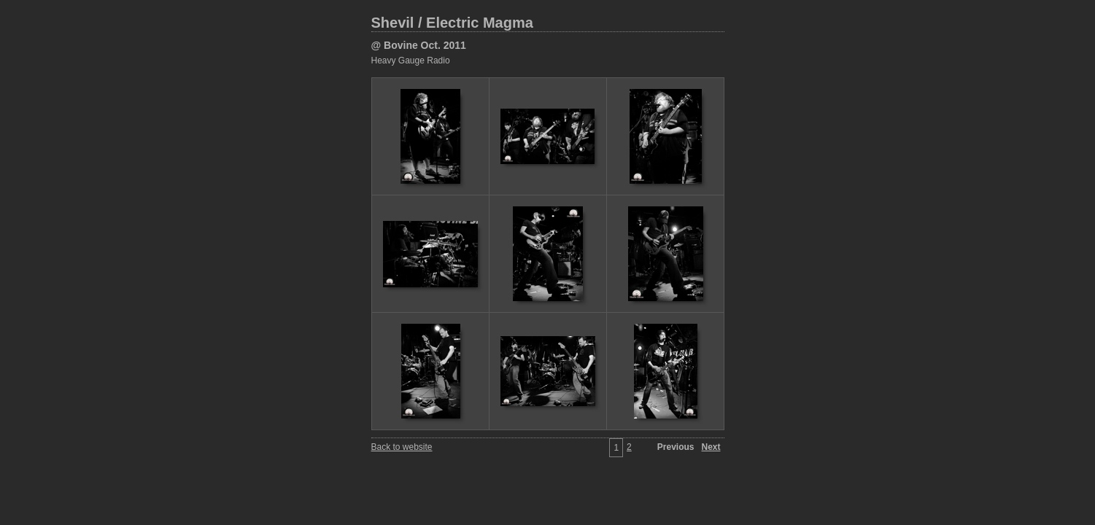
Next (710, 447)
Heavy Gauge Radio (410, 60)
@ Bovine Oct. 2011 (418, 45)
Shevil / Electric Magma (452, 23)
